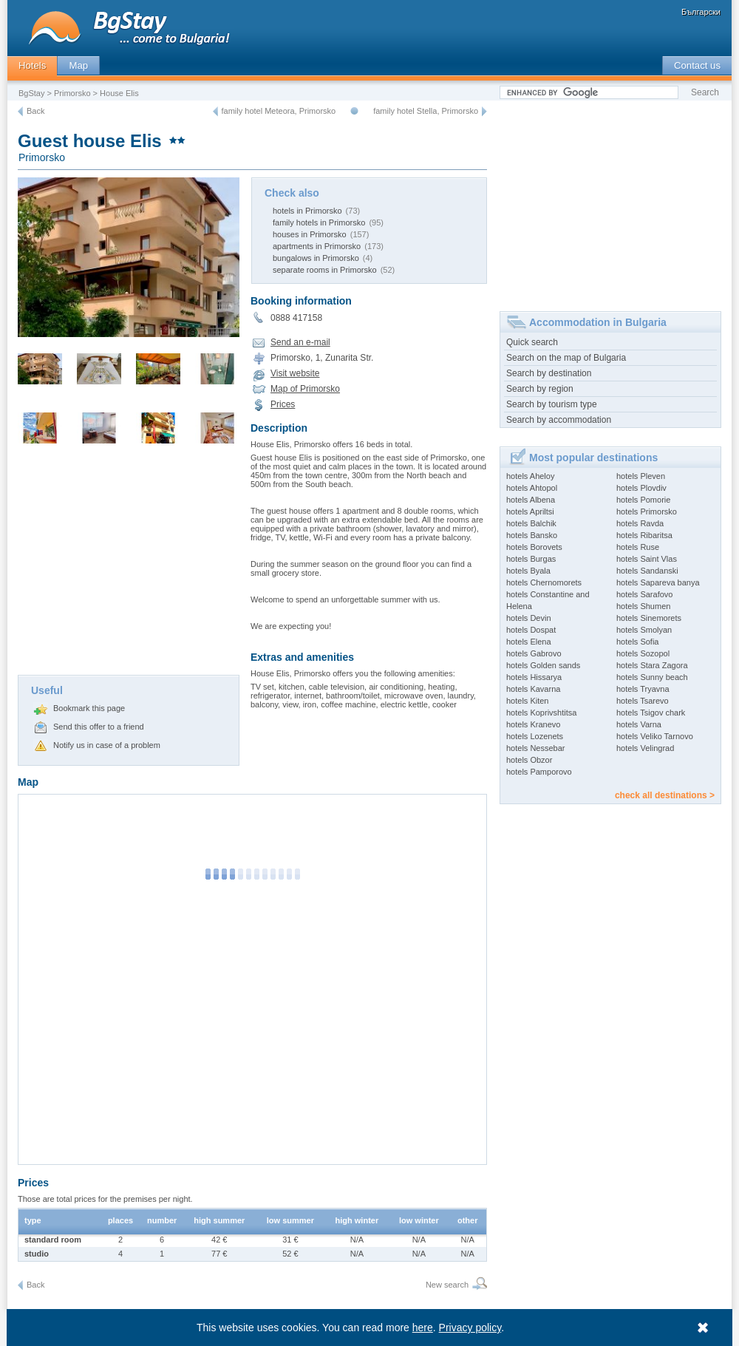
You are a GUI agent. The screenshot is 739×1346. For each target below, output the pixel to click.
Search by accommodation (558, 420)
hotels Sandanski (647, 570)
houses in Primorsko (310, 234)
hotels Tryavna (643, 688)
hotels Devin (528, 617)
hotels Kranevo (533, 724)
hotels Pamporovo (539, 771)
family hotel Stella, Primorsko (425, 110)
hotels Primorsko (646, 511)
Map (78, 65)
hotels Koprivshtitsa (541, 712)
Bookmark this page (89, 708)
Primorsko (72, 93)
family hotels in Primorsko (319, 222)
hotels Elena (528, 641)
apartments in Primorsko (317, 246)
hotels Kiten (527, 700)
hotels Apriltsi (530, 511)
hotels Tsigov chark (650, 712)
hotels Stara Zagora (652, 665)
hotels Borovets (534, 547)
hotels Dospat (531, 629)
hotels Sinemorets (648, 617)
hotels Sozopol (643, 653)
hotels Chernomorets (544, 582)
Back (35, 110)
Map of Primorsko (305, 389)
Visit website (294, 373)
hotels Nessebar (535, 748)
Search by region (539, 389)
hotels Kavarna (533, 688)
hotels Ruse (637, 547)
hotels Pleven (640, 476)
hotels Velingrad (645, 748)
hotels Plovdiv (641, 487)
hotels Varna (638, 724)
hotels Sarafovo (644, 594)
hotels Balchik (531, 523)
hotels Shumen (643, 606)
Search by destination (548, 373)
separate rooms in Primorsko (325, 269)
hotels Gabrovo (534, 653)
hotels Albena (530, 499)
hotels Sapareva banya (658, 582)
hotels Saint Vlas (646, 558)
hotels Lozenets (534, 736)
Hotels (32, 65)
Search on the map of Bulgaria (566, 358)
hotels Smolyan (644, 629)
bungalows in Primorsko (316, 258)
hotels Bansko (531, 535)
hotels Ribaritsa (644, 535)
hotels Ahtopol (531, 487)
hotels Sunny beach (652, 677)
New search (447, 1284)
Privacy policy (470, 1327)
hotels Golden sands (543, 665)
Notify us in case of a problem (106, 745)
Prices (282, 404)
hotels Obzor (529, 759)
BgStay (31, 93)
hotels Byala (528, 570)
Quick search (532, 342)
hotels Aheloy (530, 476)
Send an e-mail (300, 342)
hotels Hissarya (534, 677)
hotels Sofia (637, 641)
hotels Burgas (531, 558)
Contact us (697, 65)
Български (701, 11)
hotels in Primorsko (307, 210)
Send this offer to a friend (98, 726)
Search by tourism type (551, 404)
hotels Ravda (640, 523)
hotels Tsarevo (642, 700)
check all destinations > (665, 795)
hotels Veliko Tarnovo (654, 736)
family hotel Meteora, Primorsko (279, 110)
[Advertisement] (128, 564)
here (422, 1327)
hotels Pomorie (643, 499)
